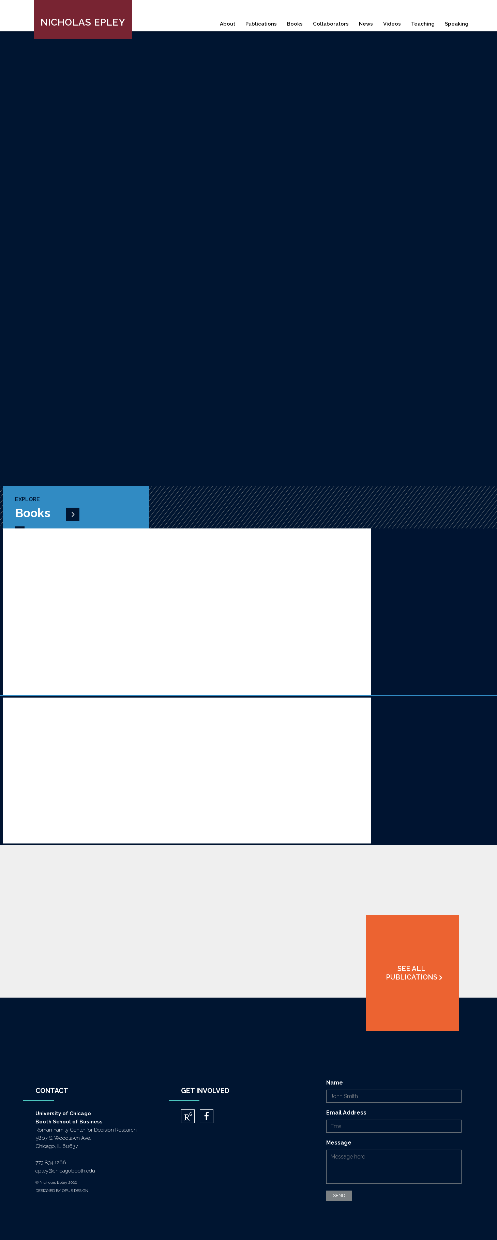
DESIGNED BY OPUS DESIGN (61, 1190)
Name (334, 1082)
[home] (83, 19)
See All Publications (411, 973)
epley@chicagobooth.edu (65, 1171)
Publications (261, 24)
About (227, 24)
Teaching (423, 24)
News (366, 24)
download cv (318, 218)
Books (295, 24)
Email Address (346, 1112)
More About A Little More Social (67, 599)
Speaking (456, 24)
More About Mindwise (51, 768)
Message (338, 1142)
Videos (392, 24)
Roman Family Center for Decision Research (86, 1130)
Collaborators (331, 24)
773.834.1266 (50, 1163)
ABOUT (272, 218)
